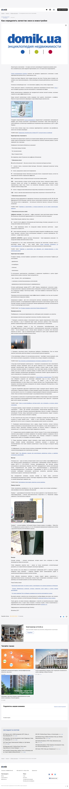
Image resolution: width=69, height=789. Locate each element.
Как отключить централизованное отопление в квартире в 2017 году (35, 361)
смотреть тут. (44, 604)
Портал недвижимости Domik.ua (19, 73)
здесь (55, 87)
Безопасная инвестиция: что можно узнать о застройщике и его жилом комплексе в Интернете (35, 585)
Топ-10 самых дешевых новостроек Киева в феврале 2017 (33, 308)
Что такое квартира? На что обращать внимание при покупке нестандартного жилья (32, 593)
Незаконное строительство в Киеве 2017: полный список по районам (35, 132)
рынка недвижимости (30, 120)
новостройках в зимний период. (44, 377)
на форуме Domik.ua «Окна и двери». (47, 598)
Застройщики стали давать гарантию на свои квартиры (32, 482)
